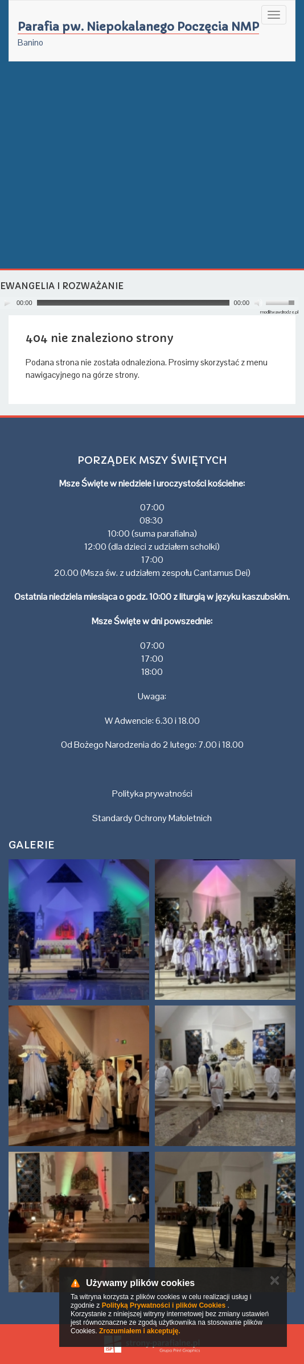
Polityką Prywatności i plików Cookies (163, 1305)
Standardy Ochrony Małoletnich (152, 818)
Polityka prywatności (152, 794)
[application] (149, 303)
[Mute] (258, 302)
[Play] (7, 302)
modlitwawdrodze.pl (279, 312)
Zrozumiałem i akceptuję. (139, 1331)
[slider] (133, 303)
